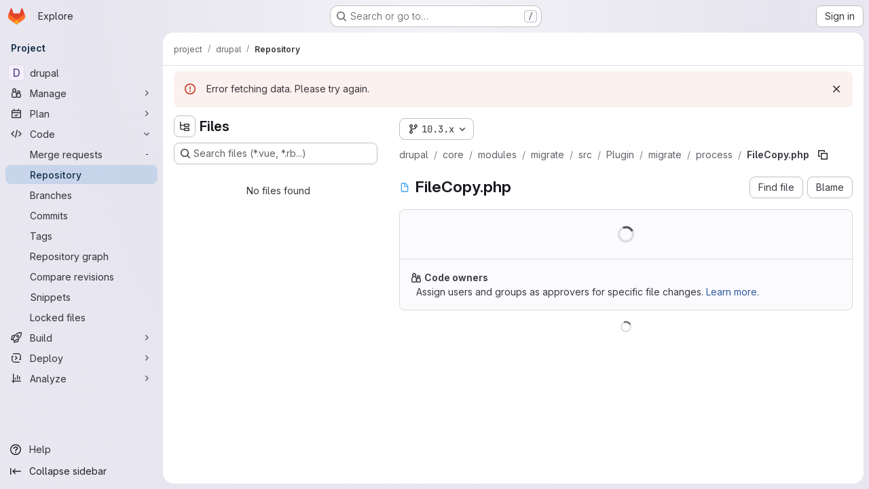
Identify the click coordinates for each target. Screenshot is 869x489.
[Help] (81, 449)
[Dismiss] (836, 89)
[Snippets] (81, 296)
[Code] (81, 133)
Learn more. (732, 291)
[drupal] (81, 72)
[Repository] (81, 174)
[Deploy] (81, 357)
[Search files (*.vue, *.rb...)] (275, 153)
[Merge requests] (81, 154)
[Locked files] (81, 317)
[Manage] (81, 93)
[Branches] (81, 194)
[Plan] (81, 113)
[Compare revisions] (81, 276)
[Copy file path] (823, 155)
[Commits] (81, 215)
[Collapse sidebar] (81, 471)
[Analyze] (81, 378)
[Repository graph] (81, 256)
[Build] (81, 337)
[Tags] (81, 235)
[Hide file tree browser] (185, 126)
